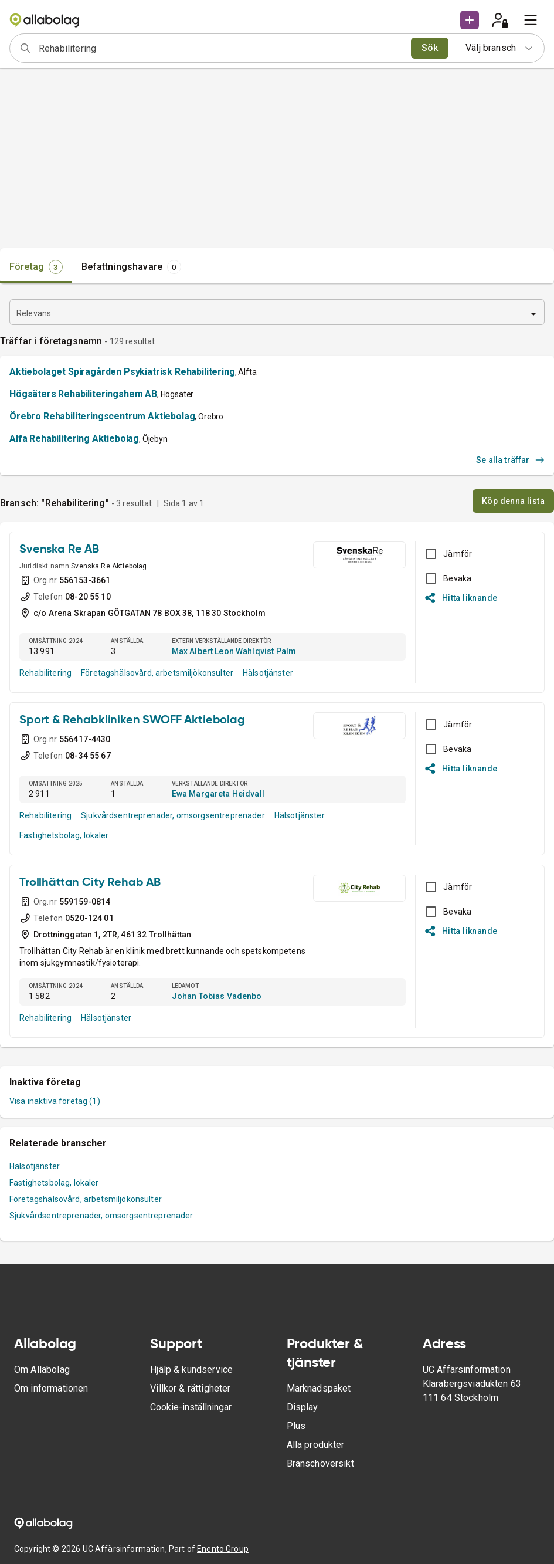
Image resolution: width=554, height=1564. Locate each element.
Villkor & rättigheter (190, 1388)
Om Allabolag (42, 1369)
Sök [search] (430, 47)
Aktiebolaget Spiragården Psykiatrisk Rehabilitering (122, 371)
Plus (296, 1425)
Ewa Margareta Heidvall (218, 793)
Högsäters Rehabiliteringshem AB (83, 394)
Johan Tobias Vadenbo (217, 996)
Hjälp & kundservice (191, 1369)
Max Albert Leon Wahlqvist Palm (234, 651)
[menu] (530, 20)
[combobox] (221, 48)
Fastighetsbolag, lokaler (64, 835)
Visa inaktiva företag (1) (54, 1101)
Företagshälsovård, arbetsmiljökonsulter (157, 673)
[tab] (36, 266)
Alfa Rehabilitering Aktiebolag (74, 438)
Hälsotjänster (268, 673)
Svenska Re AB (59, 550)
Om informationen (51, 1388)
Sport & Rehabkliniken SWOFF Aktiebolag (132, 720)
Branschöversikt (320, 1463)
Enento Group (223, 1548)
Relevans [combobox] (33, 313)
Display (302, 1407)
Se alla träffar (510, 460)
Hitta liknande (461, 598)
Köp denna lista (513, 501)
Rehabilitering (45, 673)
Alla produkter (316, 1444)
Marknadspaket (319, 1388)
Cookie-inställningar (191, 1407)
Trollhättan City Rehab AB (90, 883)
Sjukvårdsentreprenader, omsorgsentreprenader (173, 815)
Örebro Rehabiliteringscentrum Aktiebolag (102, 416)
